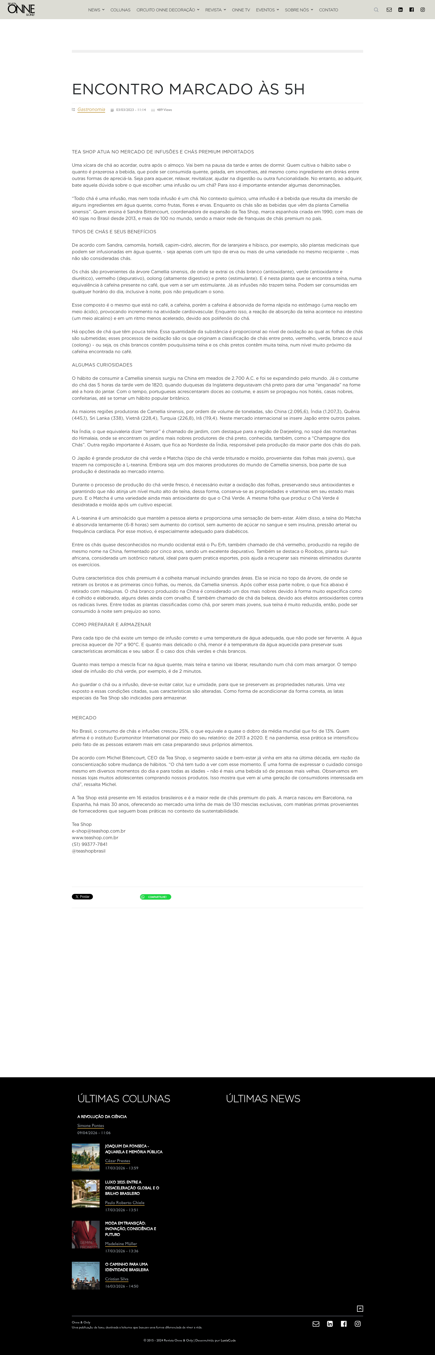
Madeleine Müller (121, 1244)
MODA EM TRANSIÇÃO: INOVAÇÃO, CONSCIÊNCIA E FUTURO (130, 1229)
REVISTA (213, 10)
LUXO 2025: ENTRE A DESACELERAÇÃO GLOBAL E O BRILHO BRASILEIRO (132, 1188)
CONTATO (328, 10)
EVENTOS (265, 10)
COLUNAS (120, 10)
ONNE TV (241, 10)
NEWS (94, 10)
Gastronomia (91, 109)
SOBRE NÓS (297, 10)
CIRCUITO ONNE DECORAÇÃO (165, 10)
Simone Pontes (90, 1126)
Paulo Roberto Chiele (125, 1203)
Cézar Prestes (117, 1161)
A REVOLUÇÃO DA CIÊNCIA (102, 1117)
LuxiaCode (228, 1340)
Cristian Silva (116, 1279)
